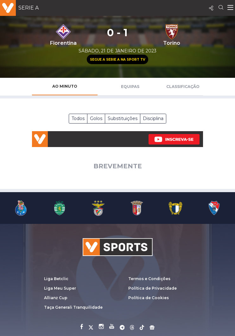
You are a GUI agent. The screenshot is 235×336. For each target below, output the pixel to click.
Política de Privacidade (152, 288)
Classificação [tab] (183, 86)
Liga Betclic (56, 278)
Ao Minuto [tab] (64, 86)
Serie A (28, 8)
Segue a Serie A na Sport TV (117, 59)
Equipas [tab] (130, 86)
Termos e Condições (149, 278)
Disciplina (153, 118)
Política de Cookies (148, 297)
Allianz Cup (55, 297)
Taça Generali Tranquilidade (73, 307)
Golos (96, 118)
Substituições (122, 118)
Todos (78, 118)
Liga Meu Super (60, 288)
